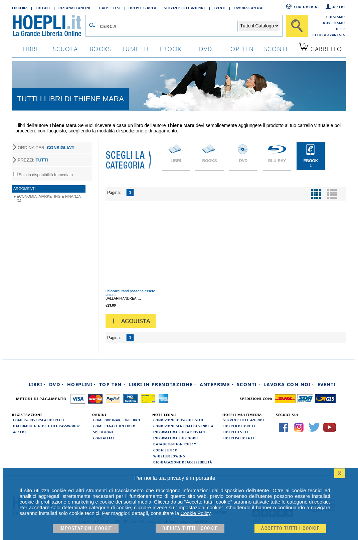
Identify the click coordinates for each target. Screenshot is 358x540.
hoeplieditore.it (239, 426)
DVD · (56, 384)
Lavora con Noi (249, 8)
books (101, 48)
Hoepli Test (110, 8)
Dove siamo (334, 23)
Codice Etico (165, 450)
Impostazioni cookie (85, 528)
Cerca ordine (307, 7)
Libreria (20, 8)
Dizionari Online (74, 8)
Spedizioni (103, 432)
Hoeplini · (81, 384)
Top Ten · (112, 384)
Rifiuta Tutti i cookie (190, 528)
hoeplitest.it (235, 432)
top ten (240, 48)
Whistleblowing (169, 456)
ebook (171, 48)
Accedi (338, 7)
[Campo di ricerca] (168, 26)
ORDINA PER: (46, 147)
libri (30, 48)
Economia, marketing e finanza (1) (49, 198)
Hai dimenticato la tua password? (46, 426)
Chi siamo (335, 17)
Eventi (220, 8)
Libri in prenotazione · (162, 384)
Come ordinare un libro (116, 420)
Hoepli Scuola (142, 8)
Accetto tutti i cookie (290, 528)
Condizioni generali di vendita (183, 426)
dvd (205, 48)
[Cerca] (297, 26)
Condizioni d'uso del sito (178, 420)
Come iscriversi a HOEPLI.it (38, 420)
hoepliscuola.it (238, 438)
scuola (65, 48)
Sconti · (248, 384)
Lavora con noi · (288, 384)
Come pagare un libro (114, 426)
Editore (43, 8)
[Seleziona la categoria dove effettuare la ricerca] (259, 26)
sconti (276, 48)
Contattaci (104, 438)
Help (340, 29)
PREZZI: (33, 160)
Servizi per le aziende (185, 8)
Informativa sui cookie (176, 438)
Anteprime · (216, 384)
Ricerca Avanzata (328, 35)
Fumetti (136, 48)
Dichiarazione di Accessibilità (182, 462)
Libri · (37, 384)
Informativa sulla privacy (179, 432)
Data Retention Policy (174, 444)
